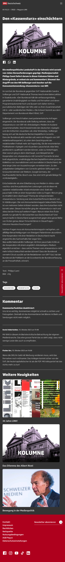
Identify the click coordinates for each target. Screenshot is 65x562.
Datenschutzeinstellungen (15, 541)
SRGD (13, 10)
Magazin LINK (22, 10)
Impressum (8, 525)
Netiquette (8, 531)
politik (36, 288)
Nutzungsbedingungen (13, 534)
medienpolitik (23, 288)
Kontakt (6, 522)
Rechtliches (8, 528)
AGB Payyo (8, 537)
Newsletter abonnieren (48, 522)
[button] (61, 3)
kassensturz (9, 288)
